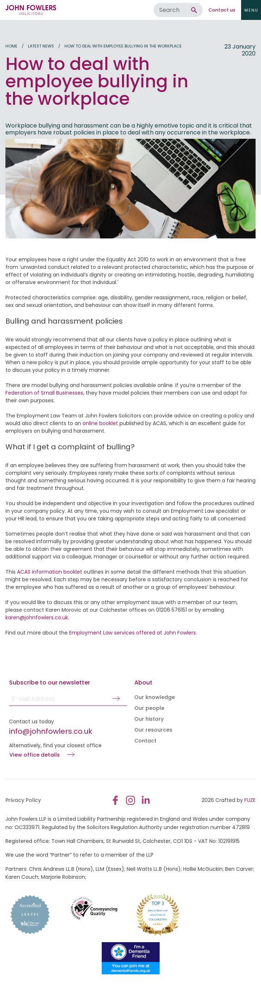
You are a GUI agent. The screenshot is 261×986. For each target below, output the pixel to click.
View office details (34, 755)
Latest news (41, 46)
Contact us (222, 10)
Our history (149, 719)
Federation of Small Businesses (44, 392)
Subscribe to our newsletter (49, 682)
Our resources (153, 729)
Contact (145, 740)
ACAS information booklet (49, 571)
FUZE (250, 800)
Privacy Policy (23, 800)
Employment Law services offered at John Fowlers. (133, 632)
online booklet (100, 423)
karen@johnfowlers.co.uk (36, 617)
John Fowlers (30, 10)
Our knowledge (154, 697)
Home (11, 46)
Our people (149, 708)
